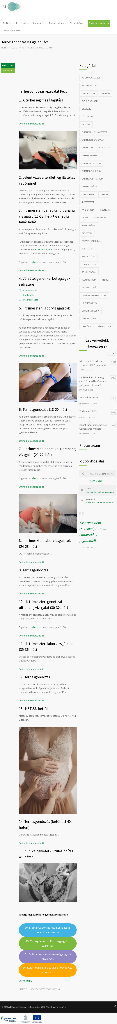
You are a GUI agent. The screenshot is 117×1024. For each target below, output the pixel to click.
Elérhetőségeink (77, 23)
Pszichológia (88, 256)
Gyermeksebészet (90, 186)
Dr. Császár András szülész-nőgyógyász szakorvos (48, 957)
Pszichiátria (88, 248)
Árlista (26, 23)
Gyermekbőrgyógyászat (93, 140)
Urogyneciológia (90, 311)
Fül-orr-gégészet (90, 116)
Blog (14, 47)
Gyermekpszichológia (92, 179)
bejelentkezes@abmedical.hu (100, 492)
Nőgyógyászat (37, 989)
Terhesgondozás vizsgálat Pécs (43, 91)
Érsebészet (87, 109)
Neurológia (100, 217)
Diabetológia (88, 93)
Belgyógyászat (89, 85)
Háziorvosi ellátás (12, 30)
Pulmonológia (89, 264)
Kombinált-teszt (31, 295)
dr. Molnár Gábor (43, 249)
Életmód (105, 93)
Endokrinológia (90, 101)
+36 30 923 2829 (96, 481)
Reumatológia (89, 280)
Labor (85, 217)
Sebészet (106, 280)
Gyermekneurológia (91, 171)
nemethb (23, 989)
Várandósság (53, 989)
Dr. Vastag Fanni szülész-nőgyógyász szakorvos (47, 943)
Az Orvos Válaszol (91, 77)
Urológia (86, 326)
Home (4, 47)
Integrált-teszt (30, 299)
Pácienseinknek (56, 23)
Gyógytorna (88, 194)
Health (104, 194)
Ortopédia (87, 233)
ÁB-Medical (13, 1007)
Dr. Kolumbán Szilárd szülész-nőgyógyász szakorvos (48, 970)
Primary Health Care (91, 241)
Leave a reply (25, 980)
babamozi (36, 261)
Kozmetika (105, 210)
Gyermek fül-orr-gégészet (94, 132)
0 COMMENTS (8, 70)
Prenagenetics (30, 290)
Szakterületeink (10, 23)
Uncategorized (89, 303)
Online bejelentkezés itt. (31, 123)
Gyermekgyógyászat (92, 155)
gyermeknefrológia (91, 163)
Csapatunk (38, 23)
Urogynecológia (90, 318)
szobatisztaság (89, 287)
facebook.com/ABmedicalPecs (100, 502)
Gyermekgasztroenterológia (96, 147)
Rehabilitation (89, 272)
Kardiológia (88, 210)
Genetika (86, 124)
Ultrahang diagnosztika (94, 295)
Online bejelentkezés (99, 23)
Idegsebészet (88, 202)
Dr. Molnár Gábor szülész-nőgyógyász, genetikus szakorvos (48, 930)
